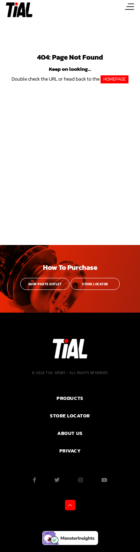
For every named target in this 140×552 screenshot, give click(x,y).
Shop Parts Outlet (44, 284)
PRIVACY (70, 450)
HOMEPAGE (114, 79)
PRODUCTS (70, 398)
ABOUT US (69, 433)
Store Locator (95, 284)
